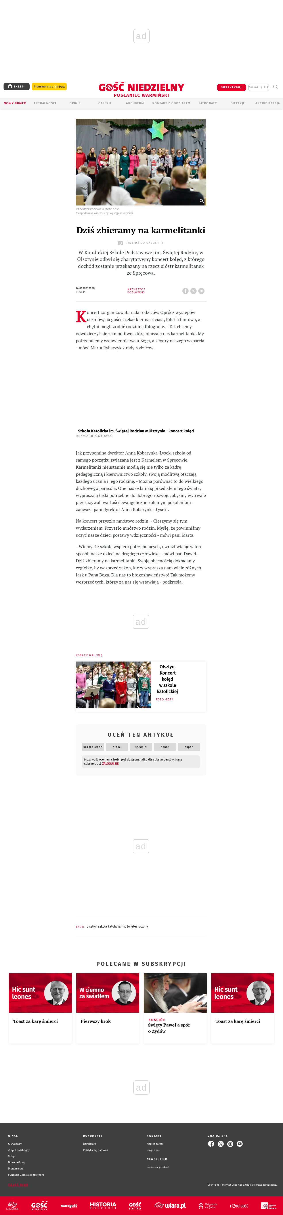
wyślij (202, 289)
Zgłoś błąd (18, 1184)
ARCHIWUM (135, 103)
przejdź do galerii (141, 243)
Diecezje (238, 103)
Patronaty (208, 103)
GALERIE (105, 103)
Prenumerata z (49, 86)
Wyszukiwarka (275, 87)
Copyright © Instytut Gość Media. (226, 1184)
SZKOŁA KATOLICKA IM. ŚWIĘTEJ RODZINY (123, 926)
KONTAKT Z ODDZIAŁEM (171, 103)
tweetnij (194, 289)
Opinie (74, 103)
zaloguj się (259, 87)
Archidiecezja (267, 103)
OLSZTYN (92, 926)
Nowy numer (15, 103)
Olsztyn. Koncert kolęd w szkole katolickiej (167, 679)
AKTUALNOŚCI (45, 103)
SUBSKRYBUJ (231, 87)
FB (186, 289)
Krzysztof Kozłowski (94, 436)
